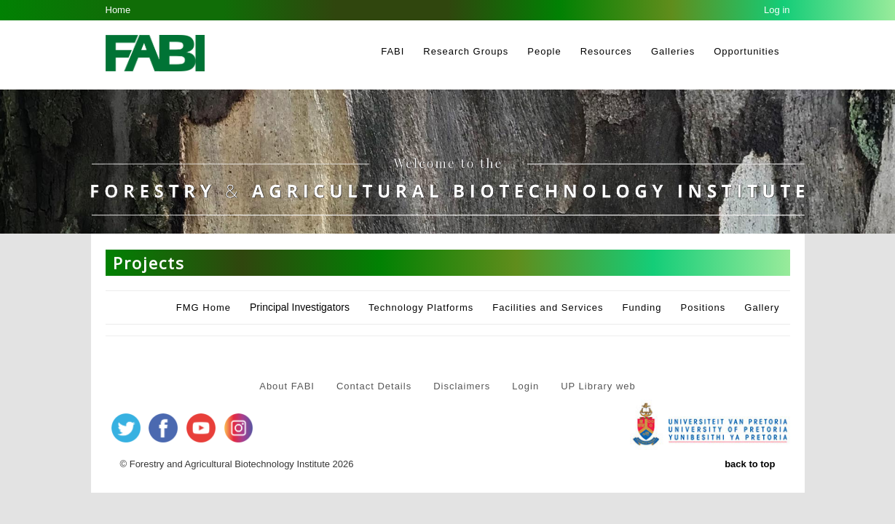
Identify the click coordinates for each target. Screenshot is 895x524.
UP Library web (598, 386)
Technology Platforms (420, 307)
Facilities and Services (547, 307)
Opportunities (746, 51)
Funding (642, 307)
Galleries (673, 51)
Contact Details (373, 386)
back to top (750, 463)
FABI (392, 51)
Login (525, 386)
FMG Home (203, 307)
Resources (606, 51)
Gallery (761, 307)
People (544, 51)
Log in (776, 9)
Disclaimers (461, 386)
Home (118, 9)
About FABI (287, 386)
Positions (703, 307)
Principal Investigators (300, 307)
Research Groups (465, 51)
